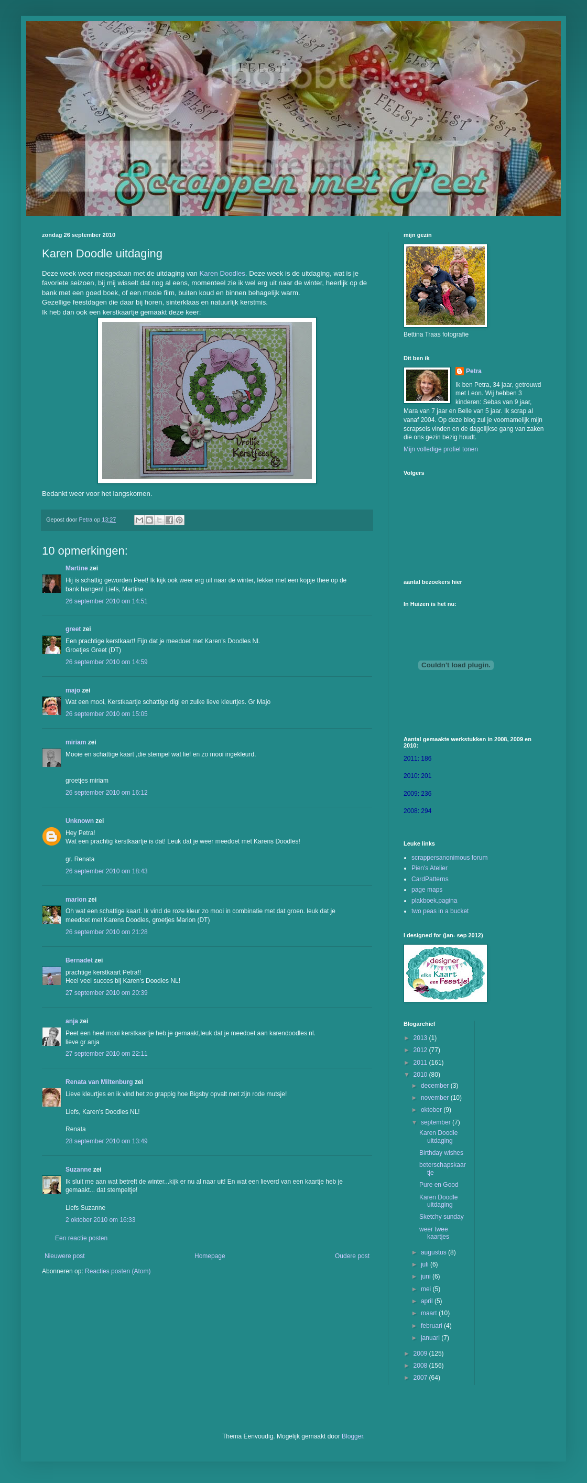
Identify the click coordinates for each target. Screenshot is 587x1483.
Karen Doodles (222, 273)
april (427, 1301)
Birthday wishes (441, 1152)
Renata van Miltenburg (99, 1082)
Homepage (209, 1256)
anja (72, 1021)
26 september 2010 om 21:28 (107, 932)
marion (76, 899)
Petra (474, 371)
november (436, 1097)
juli (425, 1264)
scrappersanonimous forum (449, 857)
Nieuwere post (65, 1256)
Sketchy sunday (441, 1216)
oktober (432, 1109)
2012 (421, 1050)
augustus (434, 1252)
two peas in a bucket (440, 911)
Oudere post (352, 1256)
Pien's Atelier (429, 868)
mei (427, 1289)
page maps (426, 889)
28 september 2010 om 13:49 (107, 1141)
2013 (421, 1038)
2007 (421, 1377)
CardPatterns (430, 879)
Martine (77, 568)
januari (431, 1337)
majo (73, 690)
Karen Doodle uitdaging (438, 1136)
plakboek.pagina (434, 900)
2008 (421, 1365)
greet (73, 629)
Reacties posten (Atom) (117, 1271)
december (436, 1085)
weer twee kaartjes (434, 1233)
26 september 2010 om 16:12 (107, 792)
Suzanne (78, 1169)
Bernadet (79, 960)
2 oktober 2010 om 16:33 (100, 1220)
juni (426, 1276)
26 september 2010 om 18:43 (107, 871)
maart (430, 1313)
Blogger (352, 1436)
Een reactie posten (81, 1238)
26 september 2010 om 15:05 (107, 714)
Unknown (80, 821)
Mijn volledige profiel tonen (441, 449)
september (436, 1122)
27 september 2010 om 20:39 (107, 993)
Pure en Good (439, 1184)
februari (432, 1325)
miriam (76, 742)
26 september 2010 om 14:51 (107, 601)
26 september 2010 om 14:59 (107, 662)
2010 (421, 1074)
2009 (421, 1353)
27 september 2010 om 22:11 (107, 1053)
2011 (421, 1062)
